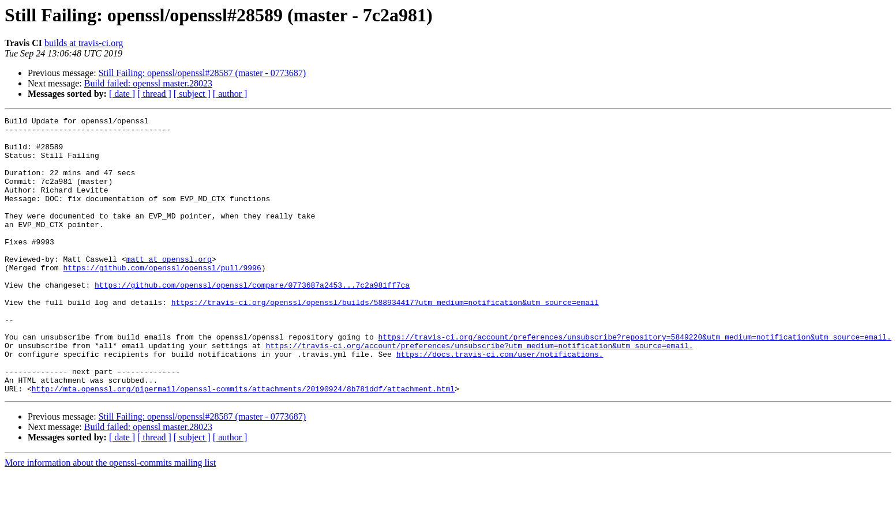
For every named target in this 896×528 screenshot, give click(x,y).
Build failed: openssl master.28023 (148, 83)
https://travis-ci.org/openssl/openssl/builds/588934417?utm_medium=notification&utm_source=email (385, 340)
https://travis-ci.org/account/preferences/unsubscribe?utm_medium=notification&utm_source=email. (479, 392)
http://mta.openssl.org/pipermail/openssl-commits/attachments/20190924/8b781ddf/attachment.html (243, 444)
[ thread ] (154, 94)
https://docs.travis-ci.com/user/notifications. (499, 402)
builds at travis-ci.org (83, 43)
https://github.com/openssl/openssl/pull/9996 (162, 298)
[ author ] (230, 94)
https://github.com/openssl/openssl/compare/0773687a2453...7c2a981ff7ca (252, 319)
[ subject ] (192, 94)
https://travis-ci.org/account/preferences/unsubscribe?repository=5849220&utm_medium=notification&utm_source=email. (634, 381)
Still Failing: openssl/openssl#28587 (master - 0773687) (202, 73)
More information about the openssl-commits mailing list (110, 518)
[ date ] (122, 94)
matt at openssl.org (169, 288)
